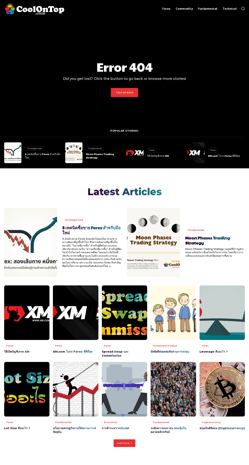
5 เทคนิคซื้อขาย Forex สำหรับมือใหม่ (42, 155)
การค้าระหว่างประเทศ (115, 429)
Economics (110, 423)
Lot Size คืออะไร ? (17, 429)
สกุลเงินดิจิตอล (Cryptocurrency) (222, 429)
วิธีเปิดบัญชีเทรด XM (158, 155)
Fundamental (95, 148)
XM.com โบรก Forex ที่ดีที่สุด (224, 155)
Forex (152, 150)
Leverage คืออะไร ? (214, 352)
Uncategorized (34, 148)
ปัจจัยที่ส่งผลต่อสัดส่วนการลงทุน (170, 352)
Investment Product (165, 346)
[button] (243, 8)
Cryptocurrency (211, 423)
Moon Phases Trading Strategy (100, 155)
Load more (124, 443)
